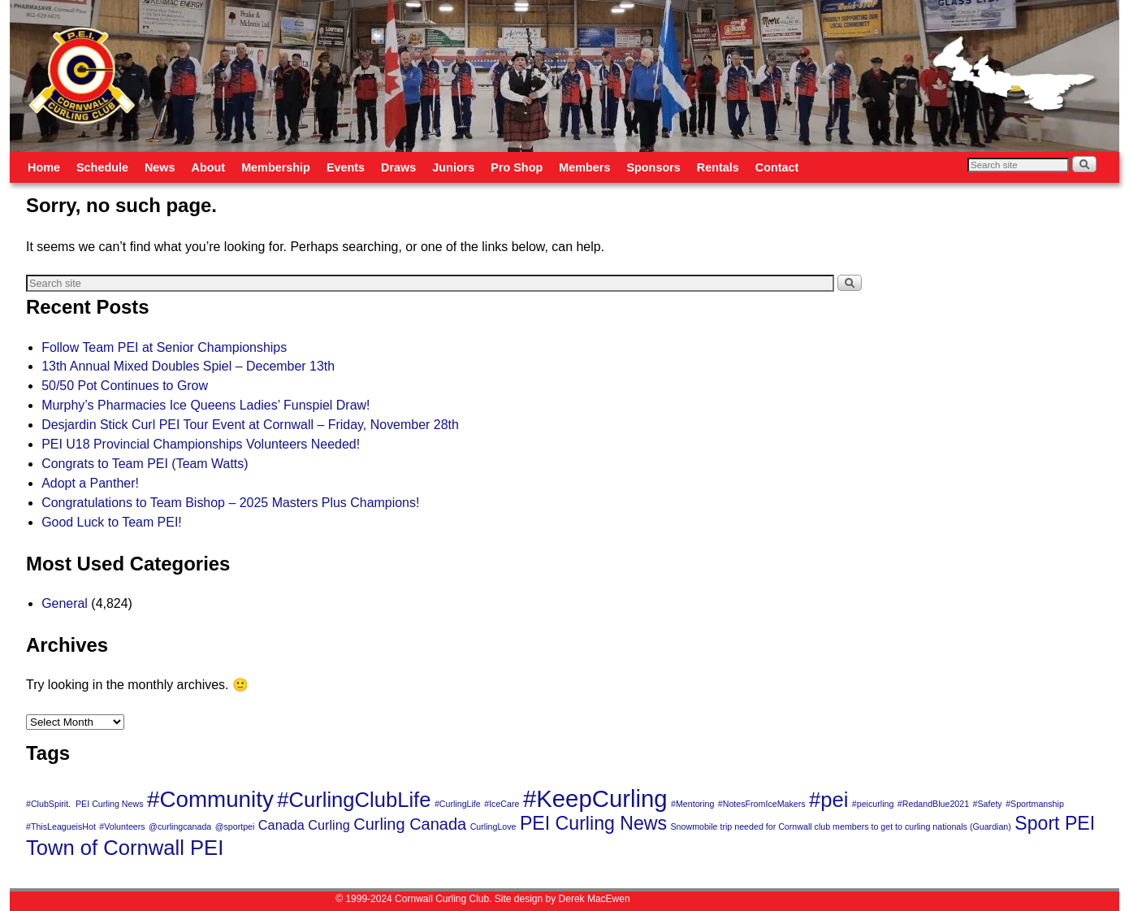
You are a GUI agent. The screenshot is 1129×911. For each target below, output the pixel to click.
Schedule (102, 167)
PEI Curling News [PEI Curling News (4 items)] (593, 823)
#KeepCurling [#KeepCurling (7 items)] (595, 798)
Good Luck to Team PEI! (111, 522)
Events (346, 167)
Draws (398, 167)
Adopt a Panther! (90, 483)
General (64, 603)
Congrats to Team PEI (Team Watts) (144, 464)
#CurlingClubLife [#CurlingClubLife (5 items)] (353, 799)
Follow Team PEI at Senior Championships (164, 347)
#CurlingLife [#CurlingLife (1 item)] (458, 804)
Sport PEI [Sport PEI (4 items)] (1054, 823)
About (209, 167)
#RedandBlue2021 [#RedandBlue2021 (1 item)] (933, 804)
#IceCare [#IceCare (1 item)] (501, 804)
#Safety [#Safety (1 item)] (987, 804)
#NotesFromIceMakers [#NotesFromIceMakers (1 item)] (762, 804)
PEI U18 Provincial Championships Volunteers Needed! (200, 444)
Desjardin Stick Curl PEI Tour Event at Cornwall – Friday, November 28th (250, 425)
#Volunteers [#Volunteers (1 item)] (122, 826)
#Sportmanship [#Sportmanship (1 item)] (1035, 804)
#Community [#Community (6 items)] (210, 799)
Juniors (453, 167)
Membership (275, 167)
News (160, 167)
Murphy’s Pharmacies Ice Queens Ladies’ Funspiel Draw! (205, 405)
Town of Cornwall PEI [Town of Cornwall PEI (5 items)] (124, 847)
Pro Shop (517, 167)
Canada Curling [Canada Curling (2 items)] (304, 825)
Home (44, 167)
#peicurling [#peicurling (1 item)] (873, 804)
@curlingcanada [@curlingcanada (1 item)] (180, 826)
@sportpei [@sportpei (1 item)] (235, 826)
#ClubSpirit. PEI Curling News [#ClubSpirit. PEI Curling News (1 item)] (85, 804)
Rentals (718, 167)
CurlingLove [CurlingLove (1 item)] (493, 826)
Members (584, 167)
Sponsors (653, 167)
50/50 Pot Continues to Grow (124, 386)
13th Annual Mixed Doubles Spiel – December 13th (188, 366)
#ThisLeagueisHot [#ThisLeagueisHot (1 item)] (61, 826)
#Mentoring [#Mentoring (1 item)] (692, 804)
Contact (777, 167)
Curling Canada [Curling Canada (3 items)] (409, 824)
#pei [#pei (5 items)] (828, 799)
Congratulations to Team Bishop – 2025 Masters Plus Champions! (230, 503)
